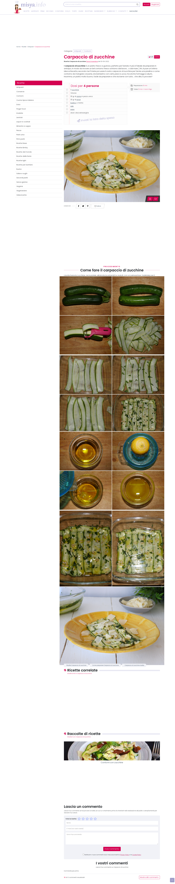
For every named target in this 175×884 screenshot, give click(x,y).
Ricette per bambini (24, 165)
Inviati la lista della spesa (95, 119)
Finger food (21, 109)
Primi (42, 11)
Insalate (19, 113)
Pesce (18, 130)
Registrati (155, 4)
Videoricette (21, 195)
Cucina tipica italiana (25, 100)
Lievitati (19, 117)
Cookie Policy (136, 855)
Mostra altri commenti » (149, 877)
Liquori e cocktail (23, 122)
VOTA (157, 57)
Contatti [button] (122, 11)
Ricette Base (21, 143)
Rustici (19, 169)
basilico (73, 103)
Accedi (146, 4)
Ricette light (21, 161)
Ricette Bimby (22, 148)
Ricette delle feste (23, 156)
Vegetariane (21, 191)
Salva (97, 206)
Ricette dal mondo (24, 152)
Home (18, 47)
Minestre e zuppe (23, 126)
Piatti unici (20, 135)
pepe (72, 109)
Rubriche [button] (111, 11)
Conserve (20, 92)
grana (79, 96)
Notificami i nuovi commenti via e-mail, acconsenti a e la (112, 855)
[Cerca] (99, 4)
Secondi (49, 11)
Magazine (134, 11)
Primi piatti (20, 139)
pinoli (79, 100)
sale (72, 106)
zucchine (75, 90)
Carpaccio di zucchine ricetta (134, 665)
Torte (74, 11)
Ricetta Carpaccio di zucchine (76, 665)
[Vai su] (172, 880)
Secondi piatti (22, 178)
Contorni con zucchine (112, 762)
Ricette (26, 11)
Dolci (67, 11)
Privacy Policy (124, 855)
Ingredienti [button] (99, 11)
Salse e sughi (21, 173)
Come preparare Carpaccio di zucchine (105, 665)
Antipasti (35, 11)
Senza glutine (21, 182)
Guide (80, 11)
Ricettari (89, 11)
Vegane (19, 186)
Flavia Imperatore (92, 61)
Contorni (59, 11)
